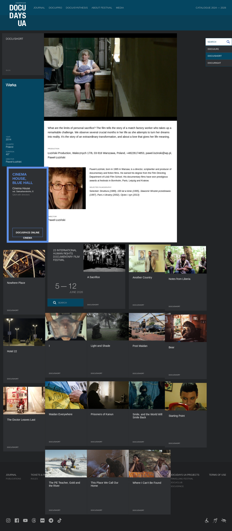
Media (120, 7)
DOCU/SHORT (215, 56)
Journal (39, 7)
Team (114, 486)
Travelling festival (181, 479)
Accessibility (119, 494)
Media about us (151, 479)
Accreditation (151, 482)
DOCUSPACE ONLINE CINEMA (205, 101)
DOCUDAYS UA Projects (184, 475)
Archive (116, 505)
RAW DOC (67, 482)
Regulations (118, 479)
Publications (13, 479)
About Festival (102, 7)
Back (8, 70)
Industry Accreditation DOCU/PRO (82, 479)
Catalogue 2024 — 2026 (211, 7)
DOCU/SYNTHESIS (77, 7)
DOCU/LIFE (213, 49)
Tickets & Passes (41, 475)
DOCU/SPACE (177, 486)
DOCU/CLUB (176, 482)
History (116, 501)
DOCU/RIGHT (214, 63)
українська (21, 3)
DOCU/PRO (55, 7)
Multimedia (149, 486)
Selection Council (122, 482)
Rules (34, 479)
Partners (116, 490)
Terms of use (217, 475)
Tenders (116, 498)
